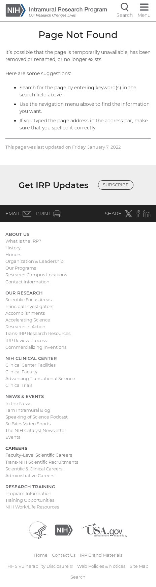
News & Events (24, 396)
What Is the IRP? (23, 241)
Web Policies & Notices (101, 566)
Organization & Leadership (34, 261)
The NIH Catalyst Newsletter (35, 430)
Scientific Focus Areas (28, 299)
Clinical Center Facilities (30, 365)
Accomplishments (25, 313)
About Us (17, 234)
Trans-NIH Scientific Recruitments (41, 462)
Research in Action (25, 326)
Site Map (139, 566)
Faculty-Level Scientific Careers (38, 455)
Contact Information (27, 281)
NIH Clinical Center (31, 358)
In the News (18, 403)
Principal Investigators (29, 306)
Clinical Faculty (21, 371)
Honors (13, 254)
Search (78, 577)
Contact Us (63, 555)
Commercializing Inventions (35, 347)
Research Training (30, 486)
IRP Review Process (26, 340)
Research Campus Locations (36, 274)
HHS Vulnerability (40, 566)
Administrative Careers (29, 475)
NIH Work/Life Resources (32, 506)
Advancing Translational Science (40, 378)
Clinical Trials (18, 385)
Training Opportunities (29, 500)
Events (12, 437)
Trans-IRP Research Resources (37, 333)
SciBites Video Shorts (28, 423)
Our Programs (20, 268)
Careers (16, 448)
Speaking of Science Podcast (36, 417)
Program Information (28, 493)
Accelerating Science (27, 319)
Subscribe (116, 184)
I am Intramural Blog (27, 410)
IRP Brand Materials (101, 555)
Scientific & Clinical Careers (33, 468)
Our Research (24, 293)
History (13, 247)
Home (41, 555)
